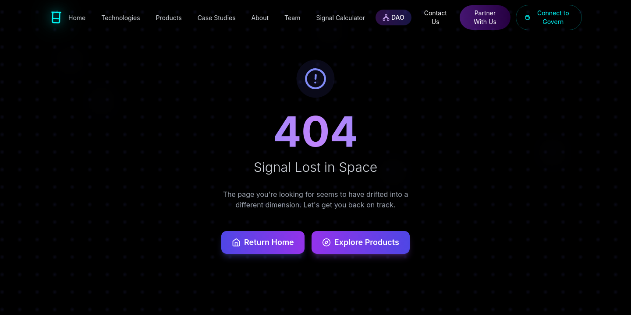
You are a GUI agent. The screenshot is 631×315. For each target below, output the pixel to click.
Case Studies (217, 17)
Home (76, 17)
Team (292, 17)
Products (169, 17)
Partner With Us (485, 17)
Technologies (120, 17)
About (260, 17)
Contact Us (435, 17)
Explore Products (360, 242)
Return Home (263, 242)
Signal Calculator (340, 17)
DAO (393, 17)
